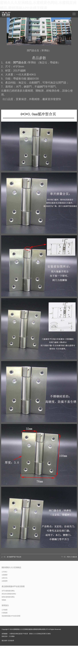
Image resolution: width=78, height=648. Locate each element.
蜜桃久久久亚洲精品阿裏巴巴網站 (40, 633)
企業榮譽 (4, 575)
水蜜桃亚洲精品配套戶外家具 (18, 633)
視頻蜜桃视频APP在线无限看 (11, 616)
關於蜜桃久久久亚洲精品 (11, 567)
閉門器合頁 (19, 62)
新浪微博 (11, 640)
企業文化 (4, 578)
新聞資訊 (5, 605)
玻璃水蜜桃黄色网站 (8, 597)
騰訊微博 (4, 640)
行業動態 (4, 613)
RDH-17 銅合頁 (72, 557)
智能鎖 (4, 600)
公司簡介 (4, 572)
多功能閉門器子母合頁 (14, 557)
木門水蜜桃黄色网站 (8, 591)
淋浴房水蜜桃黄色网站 (9, 594)
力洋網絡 (12, 636)
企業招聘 (4, 581)
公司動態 (4, 610)
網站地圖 (3, 647)
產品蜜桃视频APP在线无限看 (13, 586)
